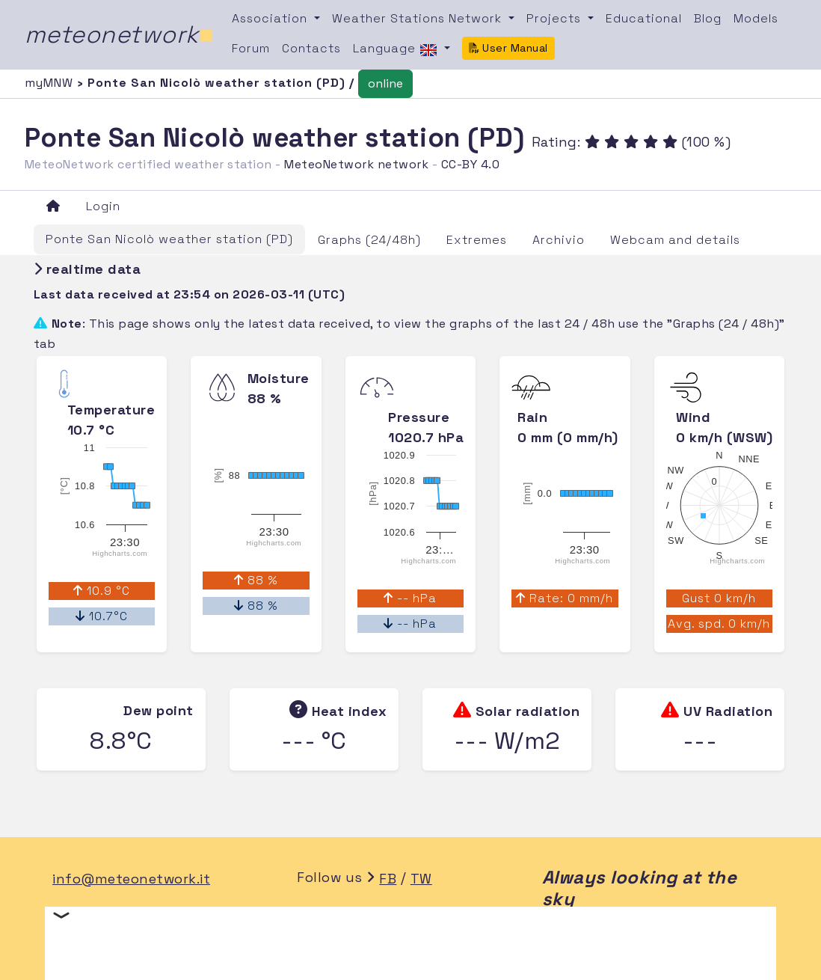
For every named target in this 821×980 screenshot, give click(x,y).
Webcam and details (675, 240)
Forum (251, 48)
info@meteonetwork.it (131, 878)
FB (387, 878)
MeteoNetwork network (356, 164)
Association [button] (271, 18)
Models (756, 18)
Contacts (311, 48)
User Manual (508, 48)
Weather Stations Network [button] (418, 18)
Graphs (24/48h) (369, 240)
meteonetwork (119, 34)
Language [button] (397, 49)
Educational (644, 18)
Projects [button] (555, 18)
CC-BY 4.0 (470, 164)
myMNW (51, 83)
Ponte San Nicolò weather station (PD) (169, 239)
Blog (708, 18)
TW (421, 878)
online (385, 83)
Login (103, 206)
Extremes (476, 240)
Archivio (558, 240)
